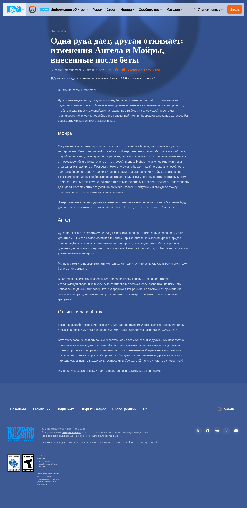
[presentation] (14, 9)
